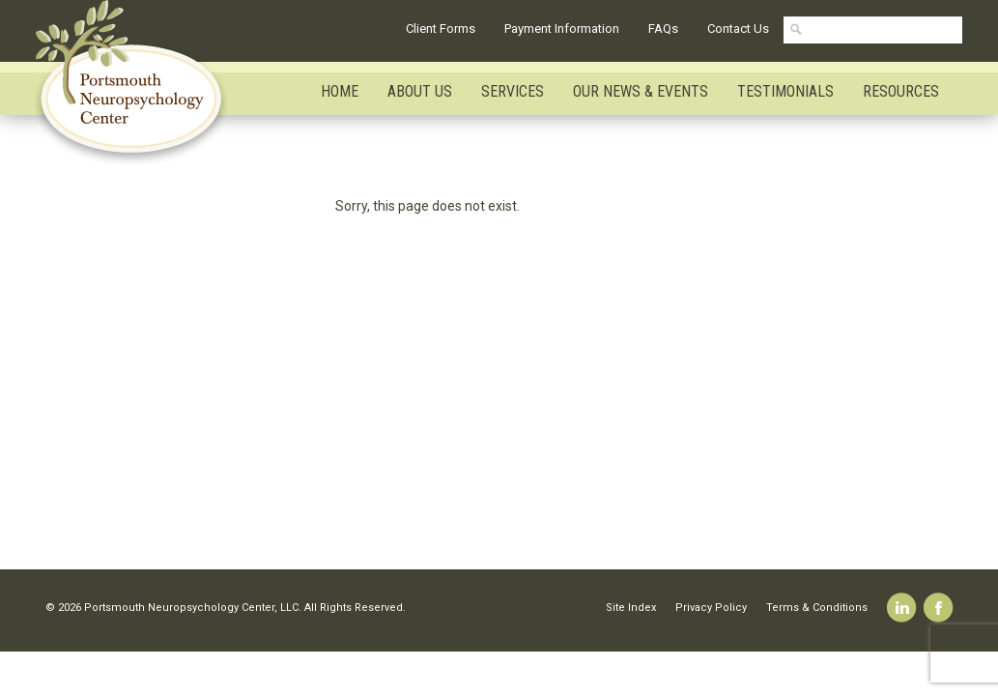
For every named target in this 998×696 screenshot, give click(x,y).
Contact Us (738, 28)
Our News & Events (640, 91)
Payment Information (561, 28)
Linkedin (902, 608)
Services (512, 91)
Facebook (939, 608)
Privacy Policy (711, 607)
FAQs (663, 28)
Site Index (631, 607)
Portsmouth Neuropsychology (139, 82)
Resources (901, 91)
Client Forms (440, 28)
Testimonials (785, 91)
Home (339, 91)
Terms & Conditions (817, 607)
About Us (419, 91)
